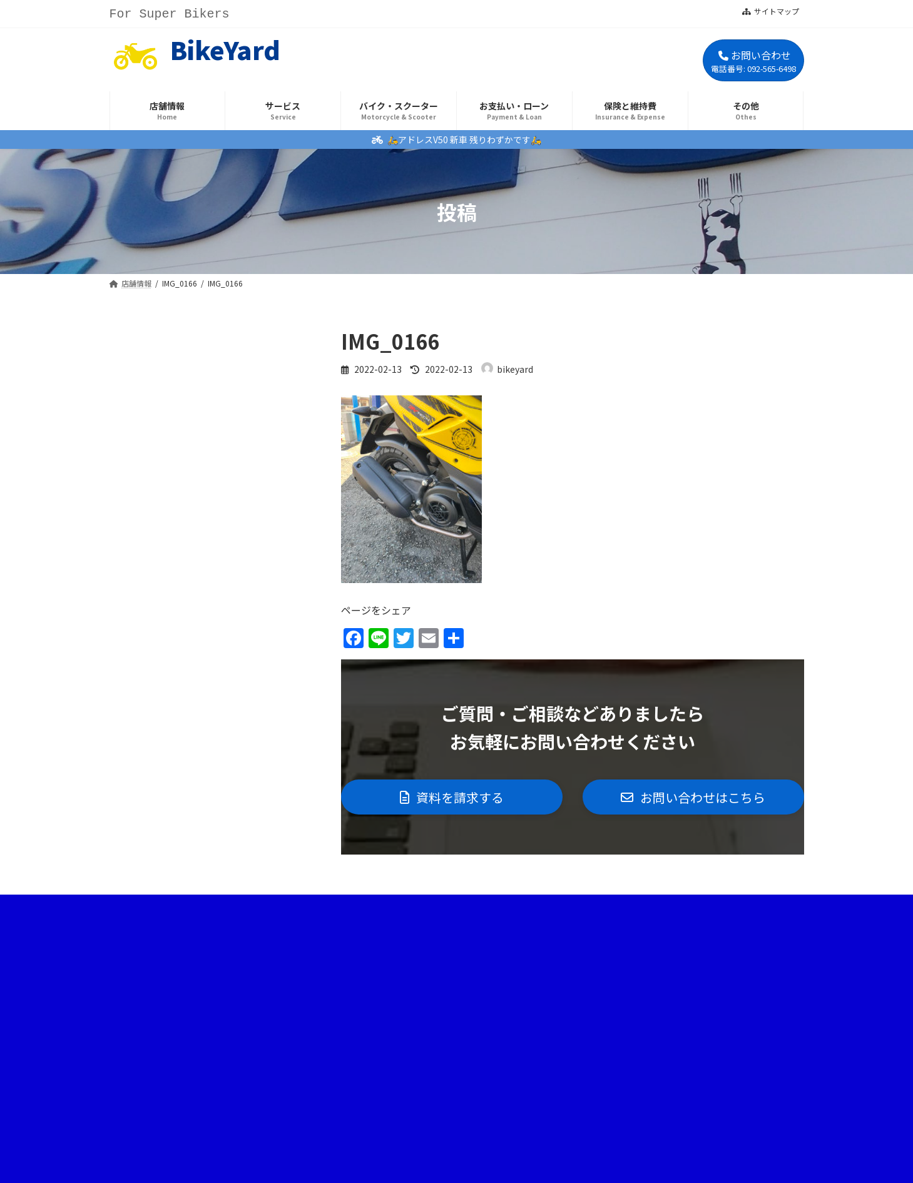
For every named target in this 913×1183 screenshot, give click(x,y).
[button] (452, 797)
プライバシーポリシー (497, 909)
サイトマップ (770, 11)
